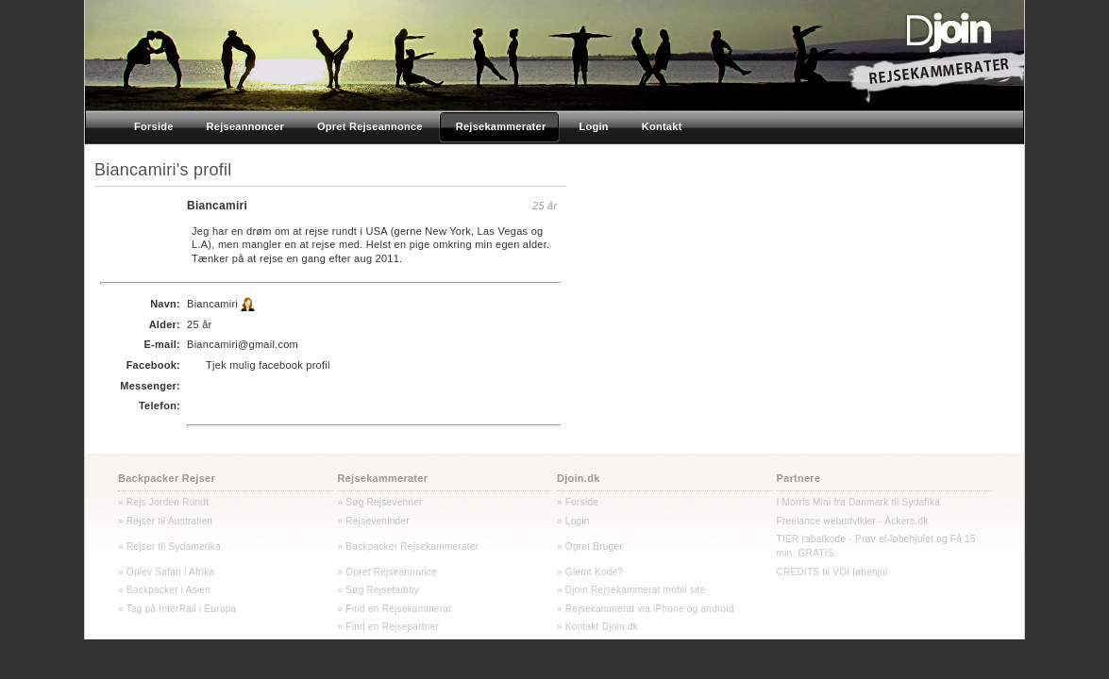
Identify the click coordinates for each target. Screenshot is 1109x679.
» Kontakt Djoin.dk (597, 626)
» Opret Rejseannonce (387, 572)
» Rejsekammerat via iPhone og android (645, 609)
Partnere (799, 478)
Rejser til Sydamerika (172, 546)
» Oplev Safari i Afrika (166, 572)
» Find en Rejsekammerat (395, 609)
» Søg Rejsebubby (379, 590)
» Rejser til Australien (165, 521)
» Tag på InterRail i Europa (177, 609)
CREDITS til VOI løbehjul (832, 572)
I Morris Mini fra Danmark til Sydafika (859, 502)
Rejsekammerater (383, 478)
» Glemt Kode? (590, 572)
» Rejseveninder (374, 521)
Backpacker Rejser (166, 478)
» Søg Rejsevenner (380, 502)
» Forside (577, 502)
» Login (573, 521)
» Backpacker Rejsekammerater (408, 546)
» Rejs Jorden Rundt (163, 502)
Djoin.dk (578, 478)
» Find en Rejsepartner (389, 626)
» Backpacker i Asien (164, 590)
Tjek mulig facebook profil (268, 365)
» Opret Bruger (590, 546)
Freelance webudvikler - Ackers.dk (853, 521)
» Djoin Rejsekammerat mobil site (631, 590)
